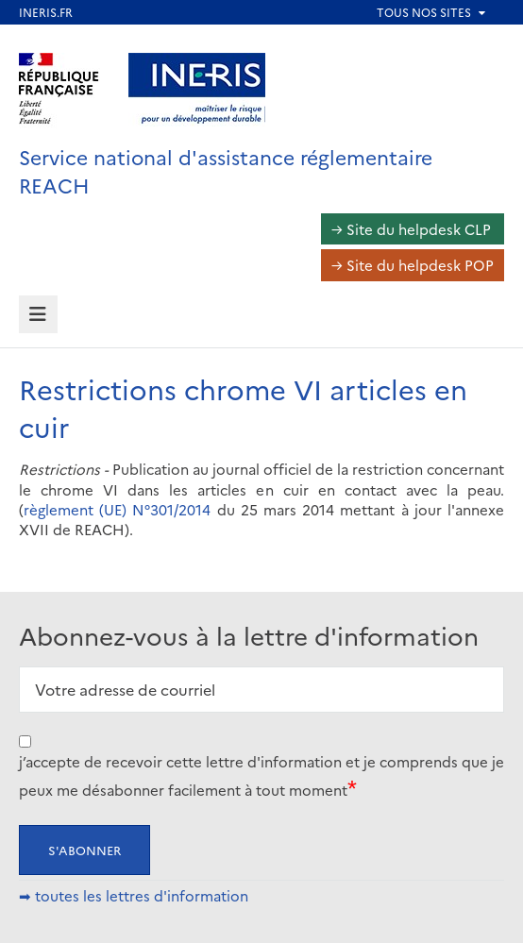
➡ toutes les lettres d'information (133, 895)
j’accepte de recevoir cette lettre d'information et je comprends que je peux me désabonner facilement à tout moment (261, 775)
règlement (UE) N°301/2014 (117, 509)
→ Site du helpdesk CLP (411, 229)
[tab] (38, 314)
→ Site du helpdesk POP (412, 265)
